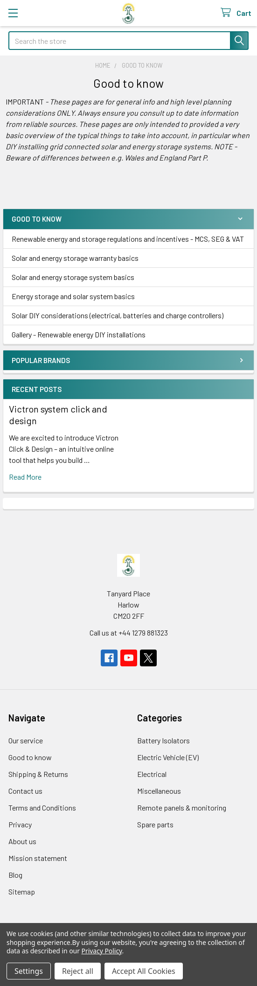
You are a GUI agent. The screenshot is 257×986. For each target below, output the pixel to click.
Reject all (77, 971)
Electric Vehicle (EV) (168, 757)
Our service (25, 740)
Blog (15, 874)
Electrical (152, 773)
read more (25, 476)
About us (22, 841)
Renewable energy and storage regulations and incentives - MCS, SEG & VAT (128, 238)
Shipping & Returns (38, 773)
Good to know (30, 757)
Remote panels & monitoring (181, 807)
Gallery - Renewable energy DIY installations (79, 334)
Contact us (25, 790)
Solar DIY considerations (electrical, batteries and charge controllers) (117, 315)
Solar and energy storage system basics (73, 277)
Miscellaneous (159, 790)
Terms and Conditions (42, 807)
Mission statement (37, 857)
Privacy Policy (102, 950)
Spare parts (155, 824)
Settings (28, 971)
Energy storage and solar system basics (73, 296)
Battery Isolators (163, 740)
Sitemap (21, 891)
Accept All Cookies (143, 971)
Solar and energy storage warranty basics (75, 257)
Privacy (20, 824)
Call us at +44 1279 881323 (129, 632)
